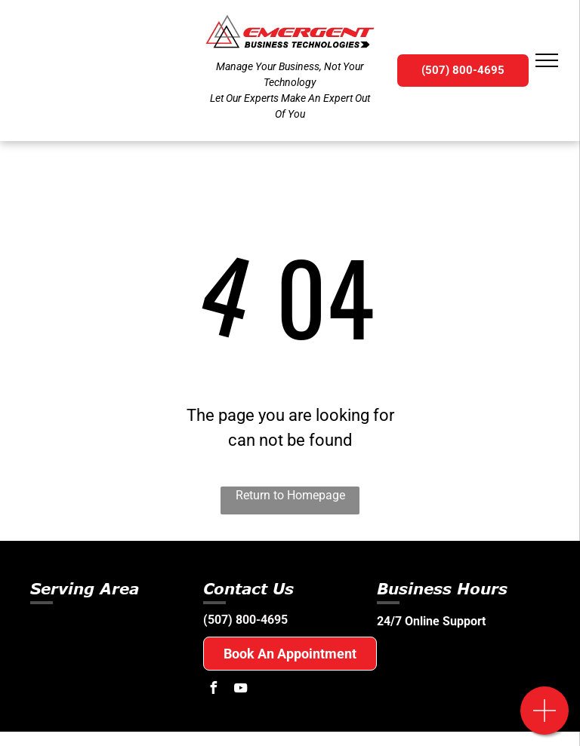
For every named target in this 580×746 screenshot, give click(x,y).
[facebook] (213, 689)
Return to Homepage (290, 495)
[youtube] (240, 689)
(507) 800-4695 (245, 619)
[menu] (546, 60)
